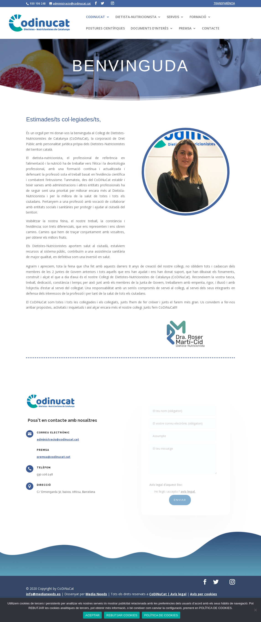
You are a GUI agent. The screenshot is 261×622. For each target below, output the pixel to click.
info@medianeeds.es (43, 594)
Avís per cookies (203, 594)
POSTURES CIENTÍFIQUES (105, 28)
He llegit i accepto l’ (173, 489)
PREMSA (185, 28)
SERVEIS (173, 17)
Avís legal (178, 594)
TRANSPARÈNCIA (224, 3)
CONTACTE (210, 28)
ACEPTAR (92, 615)
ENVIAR (180, 496)
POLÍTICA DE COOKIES (161, 615)
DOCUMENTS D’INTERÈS (149, 28)
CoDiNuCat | (159, 594)
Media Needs (96, 594)
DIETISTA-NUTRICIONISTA (135, 17)
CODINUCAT (95, 17)
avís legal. (188, 488)
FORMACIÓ (198, 17)
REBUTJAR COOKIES (121, 615)
